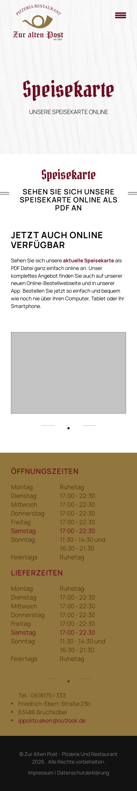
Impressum (41, 772)
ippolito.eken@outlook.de (52, 720)
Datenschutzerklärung (83, 772)
